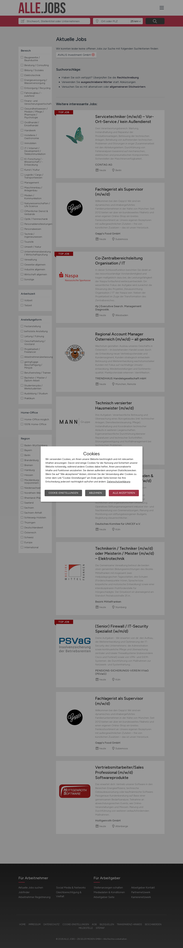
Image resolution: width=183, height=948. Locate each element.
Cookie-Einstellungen (63, 492)
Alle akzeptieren (124, 492)
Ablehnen (95, 492)
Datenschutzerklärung (118, 481)
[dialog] (91, 474)
